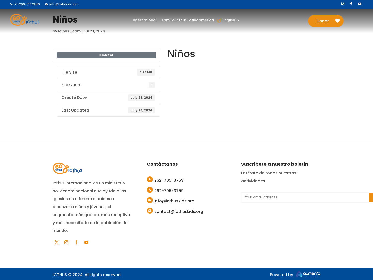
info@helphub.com (64, 4)
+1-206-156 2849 (27, 4)
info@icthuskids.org (174, 201)
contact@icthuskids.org (178, 211)
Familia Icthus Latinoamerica (188, 20)
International (144, 20)
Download (106, 55)
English (228, 20)
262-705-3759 (169, 180)
